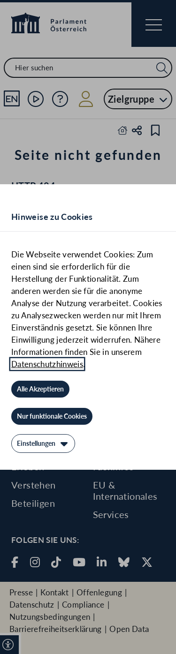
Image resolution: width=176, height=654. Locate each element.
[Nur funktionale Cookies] (51, 416)
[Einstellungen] (43, 443)
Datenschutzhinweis (47, 364)
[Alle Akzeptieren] (40, 389)
